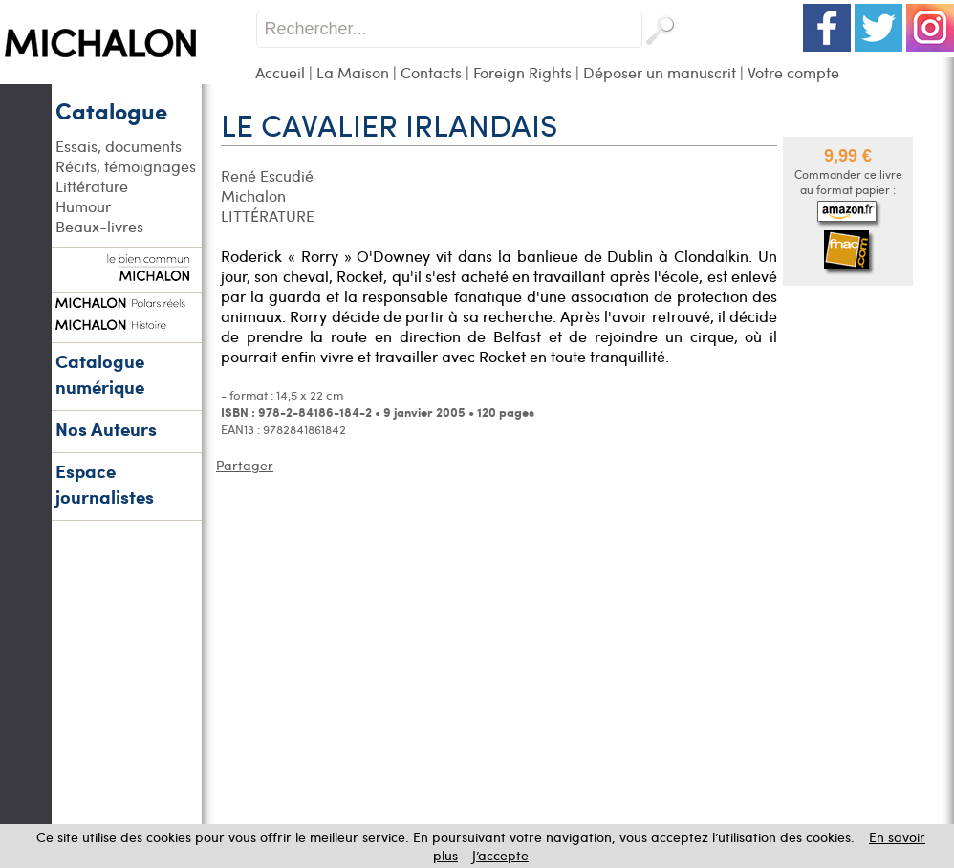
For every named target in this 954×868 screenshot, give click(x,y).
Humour (83, 206)
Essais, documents (118, 146)
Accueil (280, 72)
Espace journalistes (104, 484)
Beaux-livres (99, 226)
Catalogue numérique (99, 374)
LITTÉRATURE (267, 216)
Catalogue (111, 110)
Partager (244, 465)
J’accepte (500, 855)
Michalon (253, 195)
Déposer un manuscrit (659, 72)
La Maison (352, 72)
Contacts (431, 72)
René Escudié (267, 175)
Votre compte (793, 72)
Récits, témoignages (125, 166)
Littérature (91, 186)
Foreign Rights (522, 72)
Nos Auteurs (106, 429)
